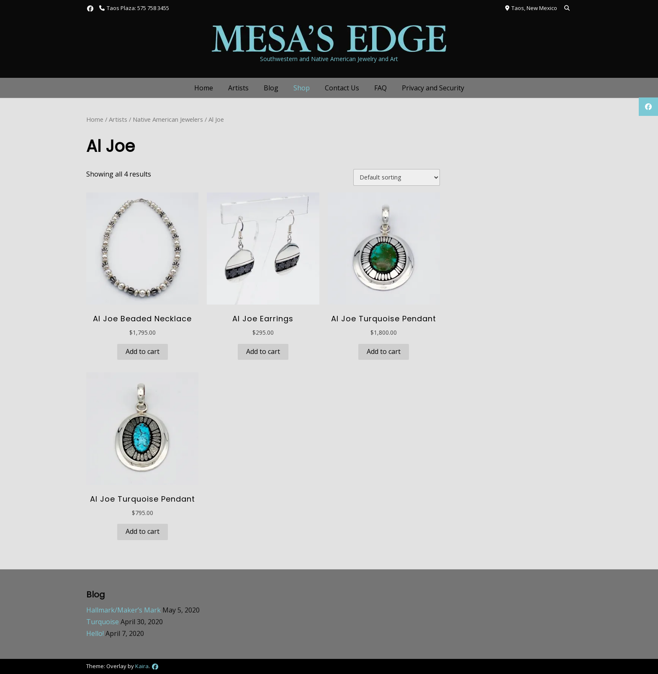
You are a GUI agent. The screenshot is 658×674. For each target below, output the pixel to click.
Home (203, 87)
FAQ (380, 87)
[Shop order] (396, 177)
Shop (301, 87)
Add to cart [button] (142, 351)
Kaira (142, 666)
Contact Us (342, 87)
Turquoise (102, 621)
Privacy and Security (433, 87)
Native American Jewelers (168, 119)
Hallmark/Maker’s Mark (123, 610)
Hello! (95, 633)
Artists (238, 87)
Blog (271, 87)
